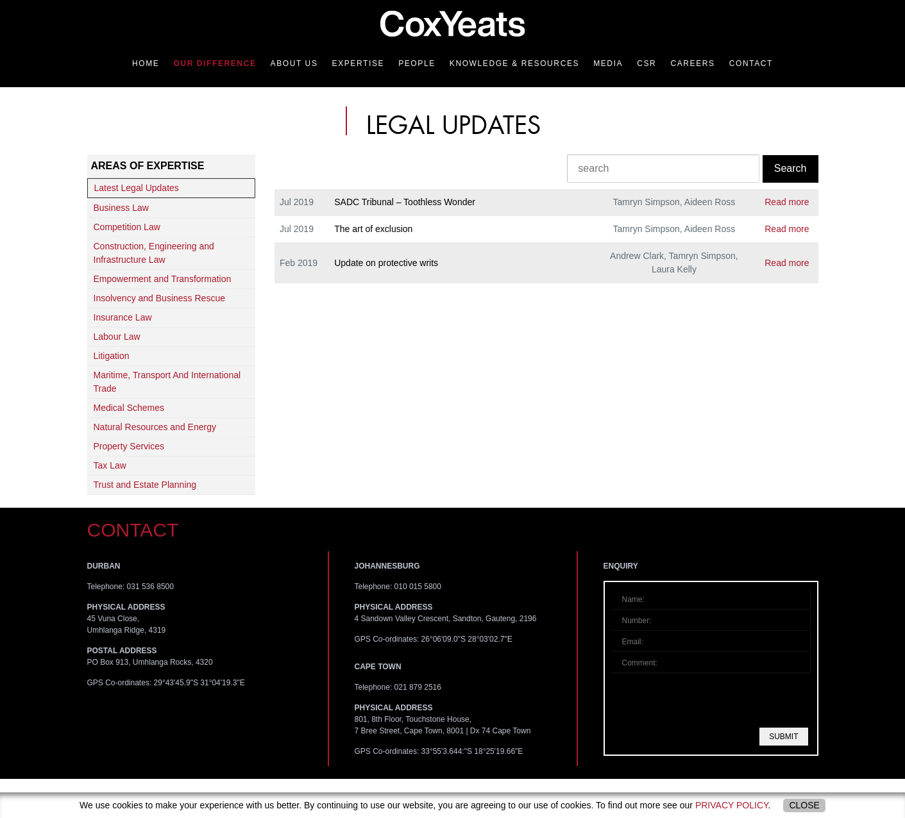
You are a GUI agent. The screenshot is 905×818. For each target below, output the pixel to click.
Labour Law (117, 336)
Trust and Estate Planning (145, 485)
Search (790, 168)
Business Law (121, 208)
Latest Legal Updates (136, 188)
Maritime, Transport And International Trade (167, 382)
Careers (692, 63)
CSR (646, 63)
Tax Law (110, 465)
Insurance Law (123, 317)
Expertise (358, 63)
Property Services (129, 446)
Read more (787, 202)
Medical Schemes (129, 408)
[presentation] (711, 700)
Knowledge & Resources (514, 63)
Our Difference (214, 63)
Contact (751, 63)
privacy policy (731, 805)
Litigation (112, 356)
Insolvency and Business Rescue (159, 298)
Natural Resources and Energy (155, 427)
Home (145, 63)
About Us (294, 63)
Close (804, 805)
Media (608, 63)
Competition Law (127, 227)
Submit (783, 736)
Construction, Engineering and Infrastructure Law (154, 253)
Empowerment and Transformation (163, 279)
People (417, 63)
